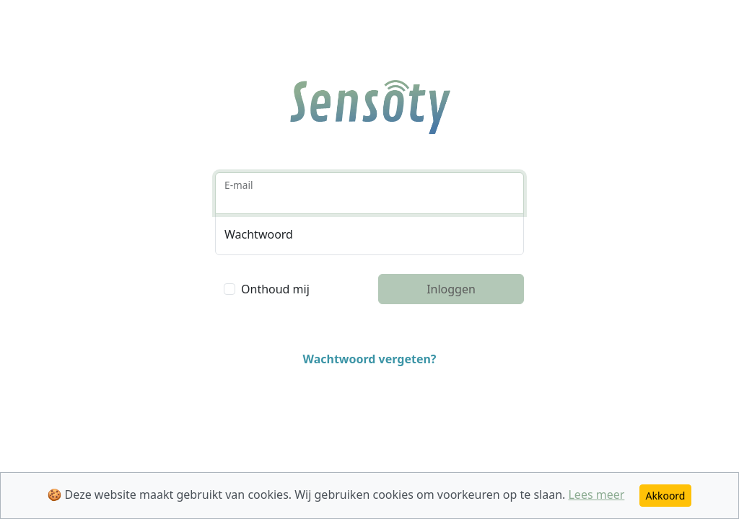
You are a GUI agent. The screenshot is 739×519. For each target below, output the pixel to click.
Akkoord (666, 495)
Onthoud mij (275, 289)
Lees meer (596, 494)
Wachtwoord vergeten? (369, 359)
